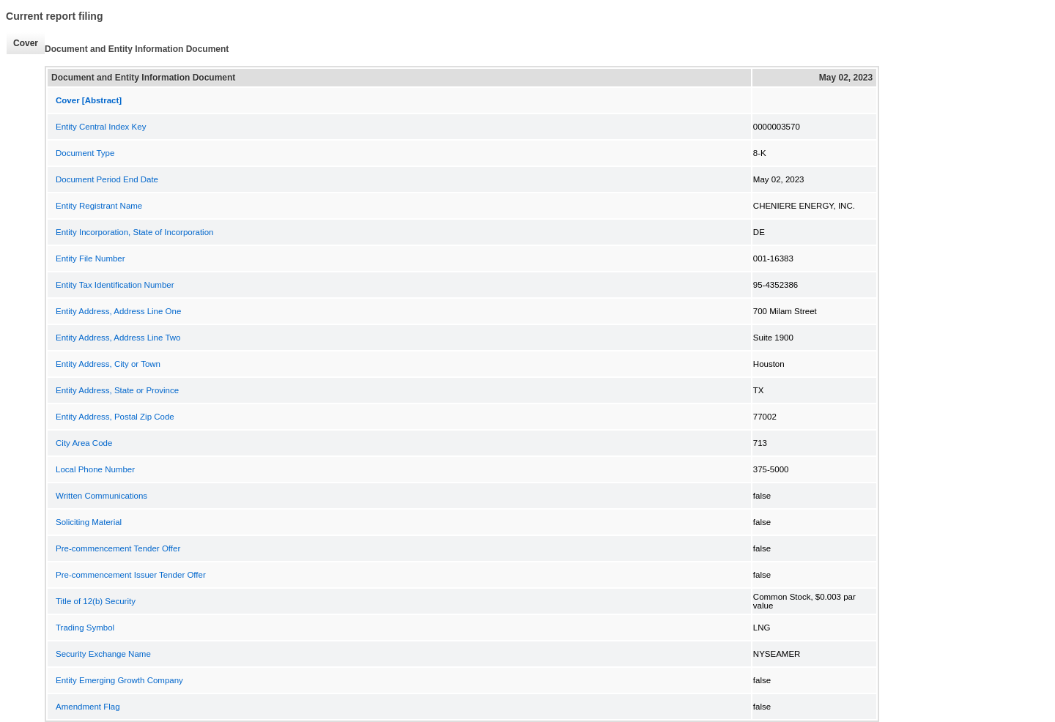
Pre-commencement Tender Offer (118, 548)
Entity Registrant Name (99, 205)
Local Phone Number (95, 469)
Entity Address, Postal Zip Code (115, 416)
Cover (25, 43)
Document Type (85, 153)
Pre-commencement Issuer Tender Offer (131, 574)
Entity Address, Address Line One (118, 311)
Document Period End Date (107, 179)
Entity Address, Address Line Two (118, 337)
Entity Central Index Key (101, 126)
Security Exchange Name (103, 654)
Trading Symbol (85, 627)
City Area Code (84, 443)
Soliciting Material (89, 522)
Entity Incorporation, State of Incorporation (134, 232)
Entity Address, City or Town (108, 364)
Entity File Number (90, 258)
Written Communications (101, 495)
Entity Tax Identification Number (115, 284)
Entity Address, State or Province (117, 390)
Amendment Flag (88, 706)
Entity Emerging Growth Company (119, 680)
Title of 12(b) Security (96, 601)
